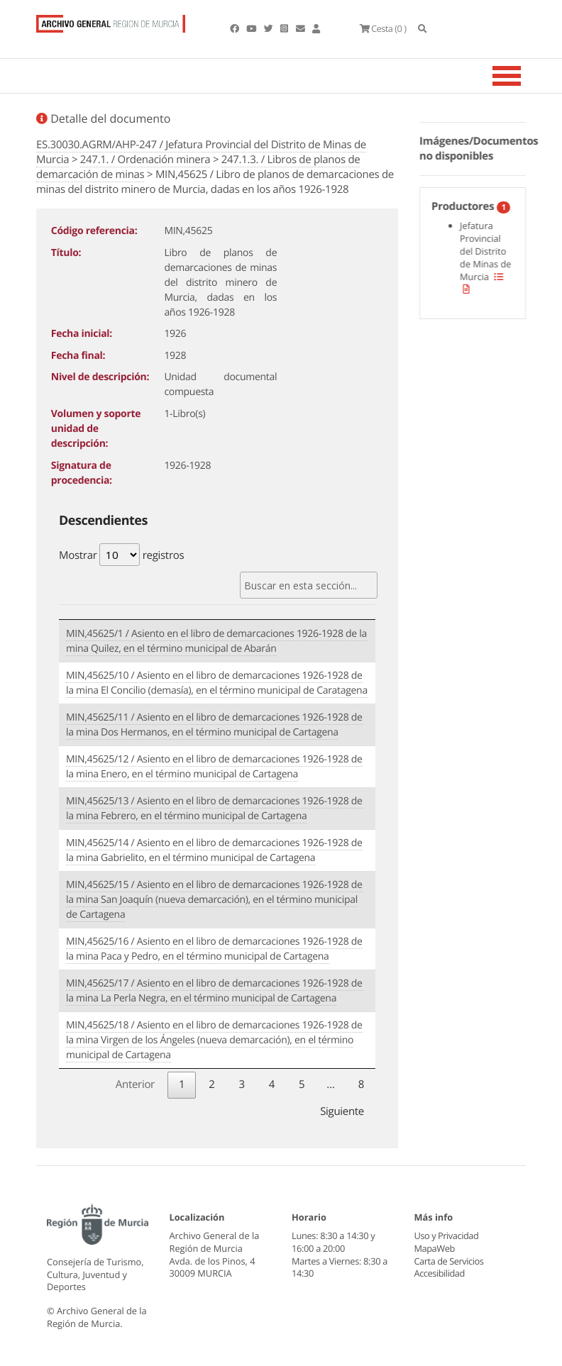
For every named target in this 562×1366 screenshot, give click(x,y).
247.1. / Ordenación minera (145, 159)
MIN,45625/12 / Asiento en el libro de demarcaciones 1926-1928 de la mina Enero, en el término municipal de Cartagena (214, 767)
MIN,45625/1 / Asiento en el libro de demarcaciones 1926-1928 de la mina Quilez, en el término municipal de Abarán (216, 641)
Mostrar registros (121, 554)
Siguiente (342, 1111)
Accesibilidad (439, 1273)
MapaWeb (434, 1248)
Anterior (135, 1084)
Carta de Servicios (448, 1261)
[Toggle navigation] (524, 76)
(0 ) (382, 28)
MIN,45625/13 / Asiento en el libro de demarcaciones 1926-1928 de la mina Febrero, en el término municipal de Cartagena (214, 808)
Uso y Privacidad (446, 1235)
